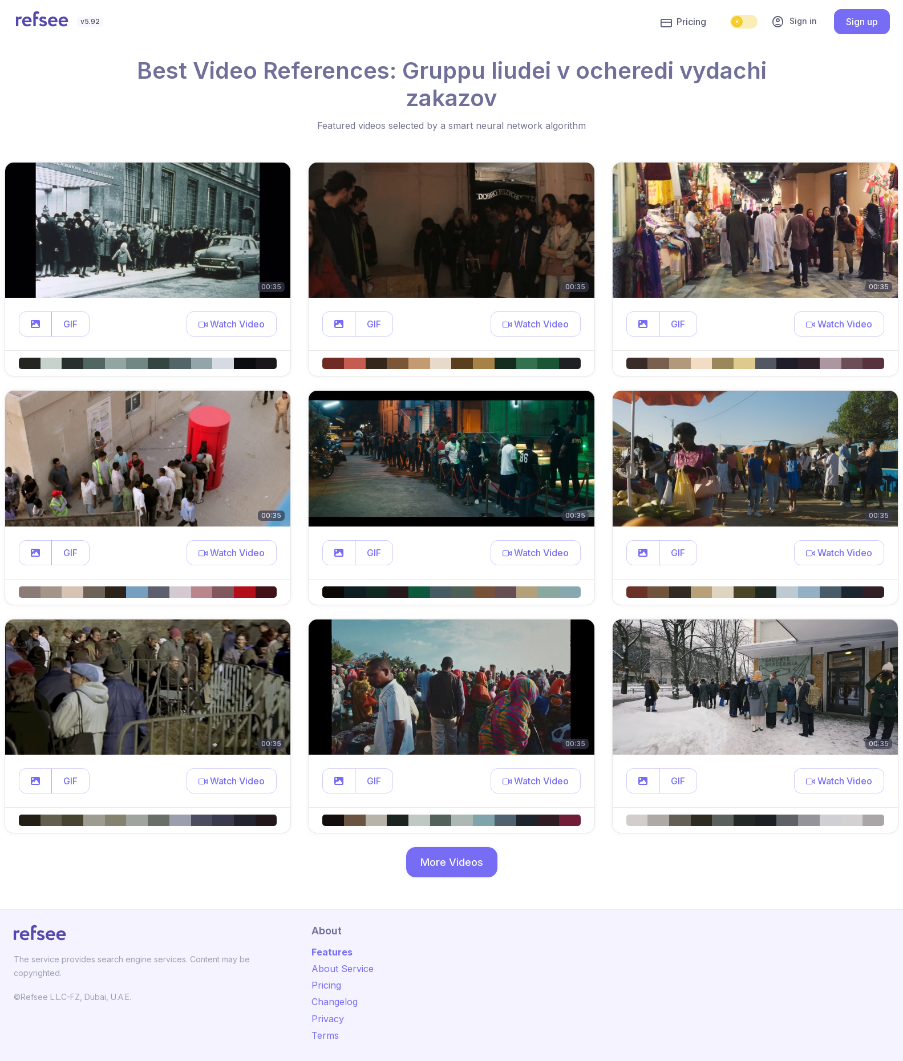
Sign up (862, 21)
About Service (342, 968)
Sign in (794, 22)
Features (332, 952)
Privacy (327, 1018)
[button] (35, 324)
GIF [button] (70, 324)
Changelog (334, 1001)
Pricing (683, 22)
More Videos (451, 862)
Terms (325, 1035)
